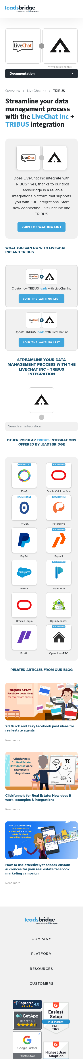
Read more (12, 740)
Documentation (22, 73)
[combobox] (41, 426)
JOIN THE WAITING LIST (41, 226)
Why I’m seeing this (60, 66)
